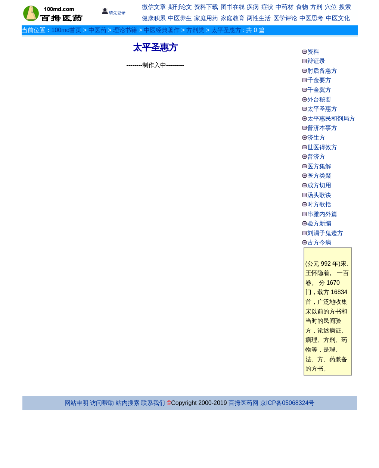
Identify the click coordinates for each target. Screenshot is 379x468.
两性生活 (259, 18)
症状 (267, 7)
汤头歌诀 (319, 195)
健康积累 (154, 18)
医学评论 (285, 18)
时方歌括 (319, 204)
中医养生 (180, 18)
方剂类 (195, 30)
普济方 (316, 156)
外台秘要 (319, 99)
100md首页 (67, 30)
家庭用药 (206, 18)
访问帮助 (102, 403)
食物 (302, 7)
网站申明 (76, 403)
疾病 (253, 7)
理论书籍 (125, 30)
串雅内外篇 (322, 214)
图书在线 (233, 7)
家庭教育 (233, 18)
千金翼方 (319, 90)
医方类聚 (319, 175)
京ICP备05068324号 (287, 403)
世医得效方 (322, 147)
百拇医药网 (243, 403)
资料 (313, 52)
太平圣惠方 (226, 30)
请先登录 (113, 12)
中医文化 (338, 18)
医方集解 (319, 166)
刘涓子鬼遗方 (325, 233)
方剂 (316, 7)
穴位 (331, 7)
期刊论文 (180, 7)
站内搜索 (128, 403)
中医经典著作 (162, 30)
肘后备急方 (322, 71)
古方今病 (319, 242)
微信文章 (154, 7)
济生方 (316, 137)
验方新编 (319, 223)
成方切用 (319, 185)
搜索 (345, 7)
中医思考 (311, 18)
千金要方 (319, 80)
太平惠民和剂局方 (331, 118)
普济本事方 (322, 128)
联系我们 (153, 403)
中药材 (284, 7)
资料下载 (206, 7)
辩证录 (316, 61)
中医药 (97, 30)
